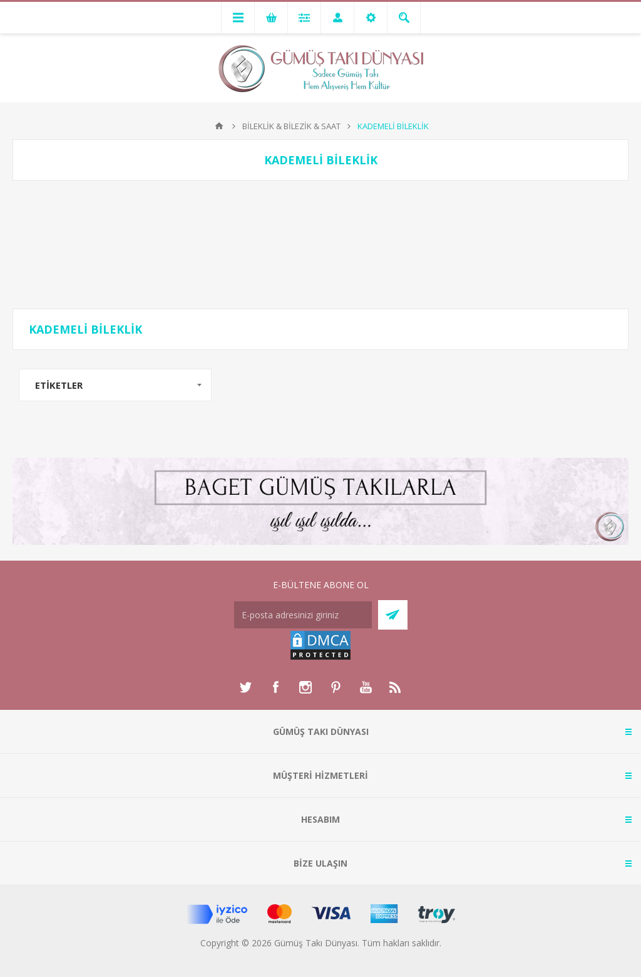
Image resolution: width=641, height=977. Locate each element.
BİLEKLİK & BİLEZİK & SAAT (291, 126)
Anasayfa (219, 126)
